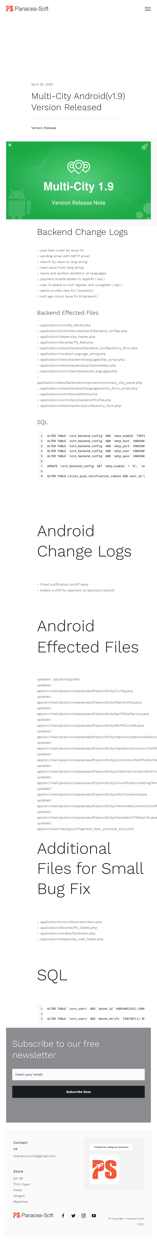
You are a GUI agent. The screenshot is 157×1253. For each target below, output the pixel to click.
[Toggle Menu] (148, 9)
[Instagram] (83, 1216)
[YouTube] (94, 1216)
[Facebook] (63, 1216)
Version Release (43, 128)
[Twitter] (73, 1216)
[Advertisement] (78, 47)
